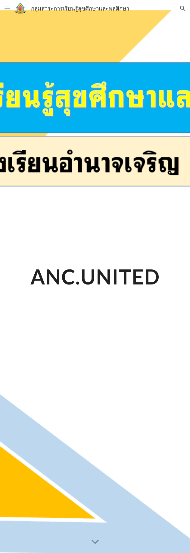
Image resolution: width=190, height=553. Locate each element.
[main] (95, 276)
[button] (7, 8)
